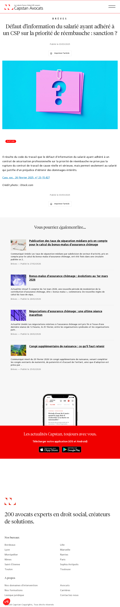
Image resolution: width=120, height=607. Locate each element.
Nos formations (14, 590)
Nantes (64, 555)
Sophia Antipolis (69, 564)
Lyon (7, 550)
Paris (62, 559)
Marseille (65, 550)
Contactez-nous (69, 595)
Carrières (65, 590)
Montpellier (11, 555)
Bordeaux (10, 545)
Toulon (9, 569)
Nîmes (8, 559)
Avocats (65, 585)
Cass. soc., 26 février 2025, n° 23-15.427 (26, 177)
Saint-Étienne (12, 564)
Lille (62, 545)
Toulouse (65, 569)
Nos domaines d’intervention (21, 585)
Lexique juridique (14, 595)
